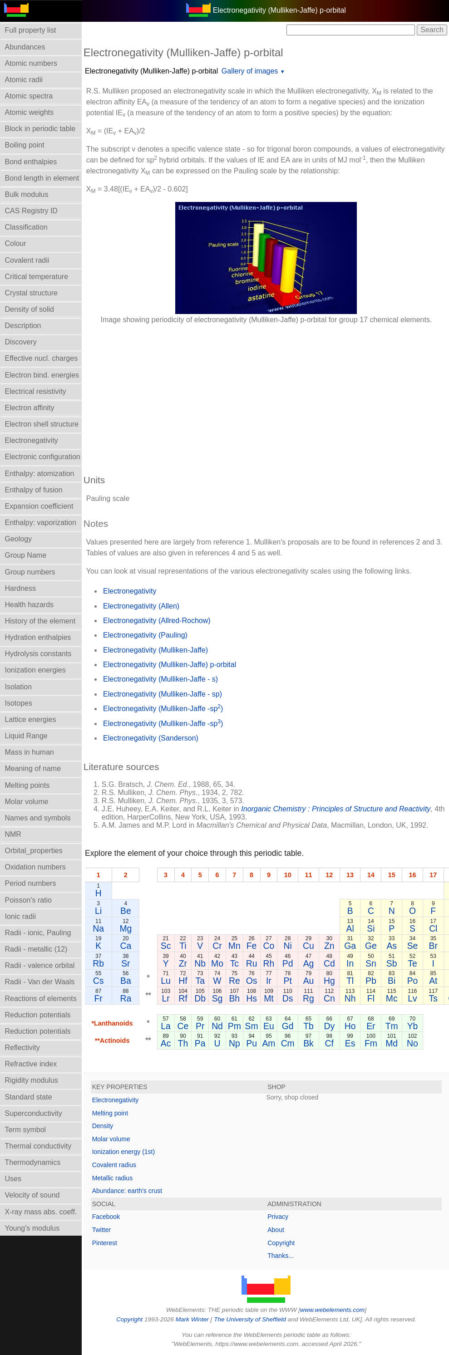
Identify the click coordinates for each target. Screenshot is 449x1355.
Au (308, 981)
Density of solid (29, 309)
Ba (125, 981)
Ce (183, 1026)
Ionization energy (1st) (123, 1151)
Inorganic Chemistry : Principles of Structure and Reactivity (335, 809)
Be (125, 911)
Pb (370, 981)
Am (269, 1043)
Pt (288, 981)
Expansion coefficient (39, 506)
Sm (251, 1026)
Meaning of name (33, 768)
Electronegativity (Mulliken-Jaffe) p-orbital (151, 71)
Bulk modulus (27, 194)
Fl (371, 998)
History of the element (40, 621)
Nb (200, 963)
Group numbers (30, 572)
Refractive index (31, 1064)
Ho (350, 1026)
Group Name (26, 555)
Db (200, 998)
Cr (217, 946)
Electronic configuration (42, 457)
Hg (329, 981)
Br (433, 946)
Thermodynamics (33, 1162)
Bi (391, 981)
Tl (350, 981)
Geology (18, 539)
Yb (412, 1026)
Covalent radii (27, 260)
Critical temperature (37, 276)
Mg (126, 928)
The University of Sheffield (250, 1319)
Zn (329, 946)
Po (412, 981)
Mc (392, 998)
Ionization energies (35, 670)
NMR (13, 834)
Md (391, 1043)
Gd (288, 1026)
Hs (251, 998)
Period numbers (30, 883)
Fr (98, 998)
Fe (252, 946)
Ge (371, 946)
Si (371, 928)
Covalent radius (114, 1164)
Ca (126, 946)
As (392, 946)
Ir (268, 981)
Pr (200, 1026)
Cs (98, 981)
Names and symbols (38, 818)
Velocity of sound (32, 1195)
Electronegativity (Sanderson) (150, 738)
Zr (183, 963)
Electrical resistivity (35, 391)
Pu (251, 1043)
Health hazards (29, 605)
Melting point (110, 1113)
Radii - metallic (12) (36, 949)
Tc (234, 963)
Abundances (25, 47)
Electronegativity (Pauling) (145, 635)
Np (234, 1043)
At (433, 981)
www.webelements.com (332, 1309)
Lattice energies (30, 719)
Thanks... (280, 1255)
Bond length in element (42, 178)
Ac (166, 1043)
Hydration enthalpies (38, 637)
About (275, 1229)
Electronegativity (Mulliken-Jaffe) (155, 650)
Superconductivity (33, 1113)
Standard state (28, 1097)
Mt (269, 998)
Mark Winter (192, 1319)
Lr (166, 998)
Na (98, 928)
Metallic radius (112, 1178)
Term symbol (25, 1130)
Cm (288, 1043)
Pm (234, 1026)
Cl (433, 928)
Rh (269, 963)
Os (251, 981)
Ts (433, 998)
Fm (371, 1043)
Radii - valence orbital (40, 965)
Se (412, 946)
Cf (329, 1043)
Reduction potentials (38, 1015)
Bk (308, 1043)
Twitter (101, 1229)
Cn (329, 998)
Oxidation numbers (35, 867)
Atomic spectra (29, 96)
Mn (234, 946)
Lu (166, 981)
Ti (182, 946)
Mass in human (29, 752)
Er (370, 1026)
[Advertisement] (266, 394)
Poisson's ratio (28, 900)
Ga (350, 946)
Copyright (281, 1243)
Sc (166, 946)
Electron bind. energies (42, 375)
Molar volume (27, 801)
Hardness (20, 588)
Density (102, 1125)
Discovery (21, 342)
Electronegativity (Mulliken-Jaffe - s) (160, 679)
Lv (412, 998)
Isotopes (18, 703)
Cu (308, 946)
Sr (125, 963)
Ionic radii (20, 916)
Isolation (18, 687)
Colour (15, 243)
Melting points (27, 785)
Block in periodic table (40, 129)
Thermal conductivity (38, 1146)
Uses (13, 1179)
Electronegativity (31, 440)
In (350, 963)
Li (98, 911)
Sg (217, 998)
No (412, 1043)
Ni (288, 946)
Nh (350, 998)
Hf (182, 981)
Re (234, 981)
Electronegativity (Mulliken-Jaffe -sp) (163, 707)
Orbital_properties (34, 850)
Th (183, 1043)
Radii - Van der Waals (40, 982)
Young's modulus (32, 1228)
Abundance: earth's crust (127, 1190)
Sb (391, 963)
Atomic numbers (31, 63)
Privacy (277, 1216)
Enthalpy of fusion (34, 490)
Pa (200, 1043)
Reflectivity (22, 1047)
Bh (234, 998)
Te (412, 963)
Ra (126, 998)
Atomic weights (29, 112)
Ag (308, 963)
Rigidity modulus (31, 1080)
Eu (268, 1026)
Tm (391, 1026)
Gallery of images (250, 71)
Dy (329, 1026)
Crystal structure (31, 293)
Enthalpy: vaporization (40, 522)
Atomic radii (24, 79)
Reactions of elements (41, 998)
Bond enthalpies (31, 162)
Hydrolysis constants (38, 654)
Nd (217, 1026)
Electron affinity (29, 408)
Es (350, 1043)
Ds (287, 998)
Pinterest (104, 1243)
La (166, 1026)
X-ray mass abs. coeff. (41, 1212)
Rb (98, 963)
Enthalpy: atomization (39, 473)
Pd (287, 963)
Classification (26, 227)
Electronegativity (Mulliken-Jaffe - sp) (162, 694)
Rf (182, 998)
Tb (308, 1026)
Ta (200, 981)
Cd (329, 963)
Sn (370, 963)
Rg (308, 998)
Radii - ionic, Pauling (38, 933)
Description (23, 325)
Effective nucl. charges (41, 358)
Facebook (106, 1216)
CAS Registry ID (31, 211)
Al (350, 928)
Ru (251, 963)
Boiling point (24, 145)
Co (269, 946)
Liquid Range (26, 736)
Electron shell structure (42, 424)
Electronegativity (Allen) (141, 606)
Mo (217, 963)
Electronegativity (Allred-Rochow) (157, 620)
